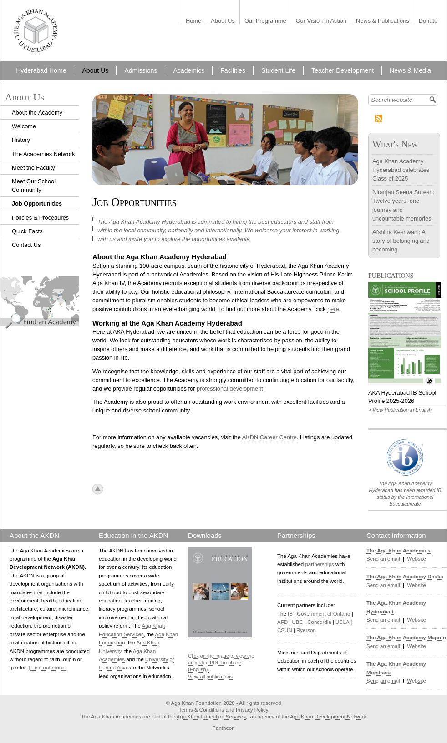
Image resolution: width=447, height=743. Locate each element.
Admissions (140, 70)
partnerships (319, 564)
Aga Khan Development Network (328, 716)
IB (290, 614)
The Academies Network (43, 154)
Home (193, 21)
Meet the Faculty (33, 167)
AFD (282, 622)
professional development (230, 388)
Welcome (24, 126)
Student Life (278, 70)
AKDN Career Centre (269, 437)
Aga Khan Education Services (211, 716)
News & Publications (382, 21)
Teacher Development (342, 70)
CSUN (284, 630)
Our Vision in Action (321, 21)
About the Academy (37, 112)
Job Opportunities (37, 203)
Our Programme (265, 21)
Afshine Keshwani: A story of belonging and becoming (401, 241)
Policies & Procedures (40, 217)
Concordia (319, 622)
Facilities (232, 70)
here (333, 309)
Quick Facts (27, 231)
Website (416, 559)
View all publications (210, 676)
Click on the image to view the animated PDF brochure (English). (221, 663)
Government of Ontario (323, 614)
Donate (428, 21)
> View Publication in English (400, 409)
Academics (188, 70)
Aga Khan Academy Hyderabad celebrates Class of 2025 (400, 170)
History (21, 139)
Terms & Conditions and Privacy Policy (223, 710)
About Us (223, 21)
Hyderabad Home (41, 70)
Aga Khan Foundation (196, 703)
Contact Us (26, 244)
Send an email (383, 559)
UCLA (342, 622)
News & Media (410, 70)
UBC (297, 622)
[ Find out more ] (48, 667)
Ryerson (306, 630)
